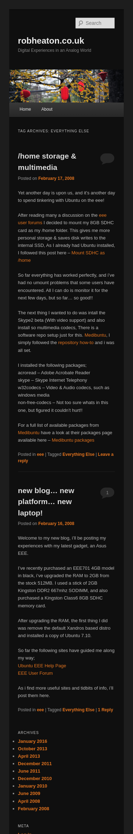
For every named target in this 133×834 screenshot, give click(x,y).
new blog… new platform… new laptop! (46, 501)
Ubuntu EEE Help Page (42, 665)
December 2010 (35, 778)
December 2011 (35, 763)
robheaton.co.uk (51, 40)
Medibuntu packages (73, 440)
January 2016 (32, 741)
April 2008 (29, 801)
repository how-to (76, 342)
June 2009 (29, 793)
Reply (105, 709)
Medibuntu (95, 335)
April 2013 (29, 756)
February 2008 (33, 808)
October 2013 (32, 748)
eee (40, 454)
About (46, 109)
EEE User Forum (35, 673)
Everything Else (78, 454)
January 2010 (32, 786)
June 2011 (29, 771)
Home (25, 109)
